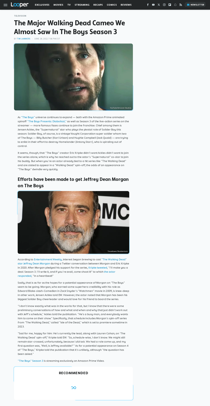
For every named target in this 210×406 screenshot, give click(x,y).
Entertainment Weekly (48, 259)
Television (20, 16)
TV (69, 4)
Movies (58, 4)
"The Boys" (28, 117)
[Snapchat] (175, 5)
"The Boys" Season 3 (30, 361)
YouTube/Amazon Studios (120, 108)
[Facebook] (147, 5)
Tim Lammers (23, 38)
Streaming (82, 4)
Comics (112, 4)
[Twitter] (158, 5)
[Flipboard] (169, 5)
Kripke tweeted (97, 267)
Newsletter (195, 5)
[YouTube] (153, 5)
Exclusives (42, 4)
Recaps (98, 4)
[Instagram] (164, 5)
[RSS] (180, 5)
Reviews (126, 4)
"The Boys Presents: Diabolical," (46, 121)
